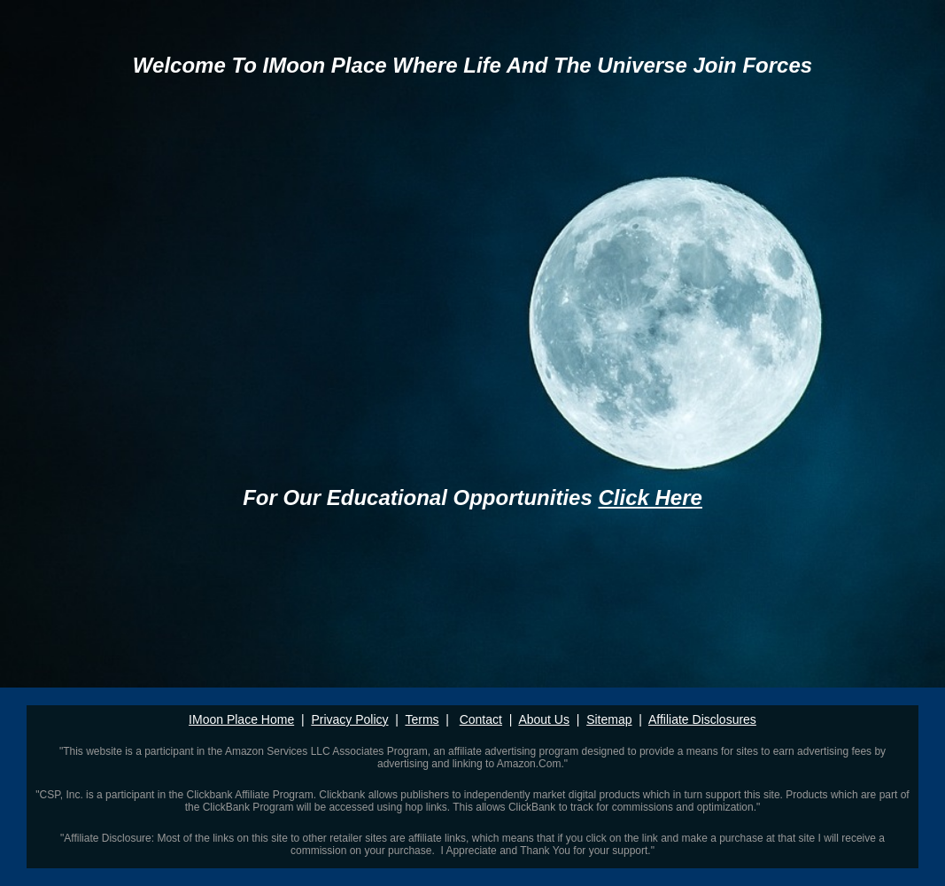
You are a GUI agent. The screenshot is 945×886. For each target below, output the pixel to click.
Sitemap (608, 719)
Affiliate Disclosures (702, 719)
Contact (481, 719)
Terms (421, 719)
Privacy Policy (349, 719)
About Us (543, 719)
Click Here (649, 497)
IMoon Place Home (241, 719)
